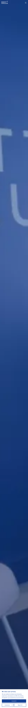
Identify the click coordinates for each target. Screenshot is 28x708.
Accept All (14, 701)
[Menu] (26, 2)
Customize (7, 705)
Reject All (20, 705)
